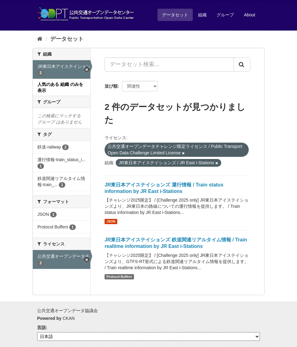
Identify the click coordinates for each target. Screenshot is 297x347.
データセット (175, 14)
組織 (202, 14)
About (249, 14)
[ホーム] (39, 39)
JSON (110, 221)
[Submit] (242, 64)
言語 (41, 327)
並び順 (111, 86)
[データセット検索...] (169, 64)
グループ (225, 14)
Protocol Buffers (119, 276)
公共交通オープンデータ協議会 (67, 310)
